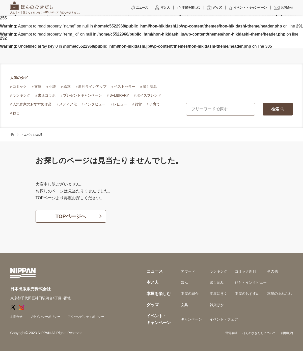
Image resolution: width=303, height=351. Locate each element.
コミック (20, 86)
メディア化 (68, 104)
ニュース (155, 271)
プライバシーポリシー (45, 316)
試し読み (150, 86)
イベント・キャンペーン (159, 319)
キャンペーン (191, 319)
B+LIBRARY (119, 95)
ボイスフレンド (148, 95)
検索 (275, 109)
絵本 (67, 86)
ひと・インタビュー (251, 282)
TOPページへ (71, 216)
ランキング (21, 95)
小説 (52, 86)
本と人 (153, 282)
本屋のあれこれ (279, 293)
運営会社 (231, 333)
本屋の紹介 (190, 293)
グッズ (153, 305)
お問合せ (16, 316)
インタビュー (94, 104)
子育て (154, 104)
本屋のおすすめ (247, 293)
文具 (184, 305)
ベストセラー (124, 86)
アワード (188, 271)
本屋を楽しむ (159, 293)
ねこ (16, 113)
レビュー (120, 104)
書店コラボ (47, 95)
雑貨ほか (217, 305)
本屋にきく (218, 293)
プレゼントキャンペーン (82, 95)
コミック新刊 (245, 271)
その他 (272, 271)
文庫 (37, 86)
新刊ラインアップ (92, 86)
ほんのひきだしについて (259, 333)
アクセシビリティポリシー (86, 316)
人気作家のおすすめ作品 (32, 104)
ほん (184, 282)
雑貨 (138, 104)
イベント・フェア (224, 319)
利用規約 (287, 333)
